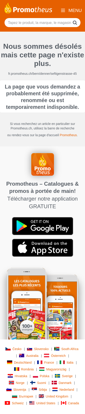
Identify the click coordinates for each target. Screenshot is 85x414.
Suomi (38, 383)
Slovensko (38, 349)
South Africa (66, 349)
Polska (41, 376)
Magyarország (52, 369)
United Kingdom (53, 396)
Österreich (55, 356)
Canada (70, 403)
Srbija (39, 389)
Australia (28, 356)
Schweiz (14, 403)
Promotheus (68, 135)
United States (42, 403)
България (22, 396)
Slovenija (16, 389)
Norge (16, 383)
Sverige (64, 376)
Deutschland (19, 362)
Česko (13, 349)
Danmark (62, 383)
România (24, 369)
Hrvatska (17, 376)
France (45, 362)
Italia (66, 362)
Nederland (63, 389)
